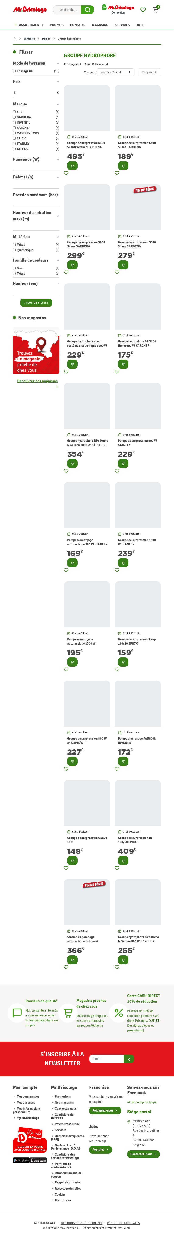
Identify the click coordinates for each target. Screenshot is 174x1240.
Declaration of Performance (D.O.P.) (65, 1147)
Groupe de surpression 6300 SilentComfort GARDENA (86, 145)
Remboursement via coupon (66, 1174)
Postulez (98, 1149)
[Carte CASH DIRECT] (118, 1012)
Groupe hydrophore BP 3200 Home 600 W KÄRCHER (137, 343)
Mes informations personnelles (27, 1110)
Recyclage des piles (67, 1189)
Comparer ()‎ (149, 72)
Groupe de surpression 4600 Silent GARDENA (137, 145)
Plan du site (62, 1201)
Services (60, 1130)
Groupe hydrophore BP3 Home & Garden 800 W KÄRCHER (138, 939)
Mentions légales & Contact (81, 1223)
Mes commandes (28, 1097)
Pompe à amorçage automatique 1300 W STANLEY (81, 643)
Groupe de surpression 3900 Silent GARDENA (86, 244)
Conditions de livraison (62, 1116)
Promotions (62, 1097)
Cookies (60, 1195)
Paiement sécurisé (67, 1124)
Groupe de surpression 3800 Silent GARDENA (137, 244)
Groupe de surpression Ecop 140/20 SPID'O (137, 641)
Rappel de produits (67, 1183)
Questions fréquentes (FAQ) (67, 1137)
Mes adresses (26, 1103)
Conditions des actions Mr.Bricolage (65, 1156)
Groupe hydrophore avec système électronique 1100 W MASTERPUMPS (87, 345)
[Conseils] (17, 1012)
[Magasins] (68, 1012)
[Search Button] (87, 9)
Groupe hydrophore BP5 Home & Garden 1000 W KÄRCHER (87, 443)
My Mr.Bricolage (28, 1118)
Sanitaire (29, 38)
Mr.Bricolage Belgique (142, 1102)
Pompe (46, 38)
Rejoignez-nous (102, 1110)
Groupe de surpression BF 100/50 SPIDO (135, 840)
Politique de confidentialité (61, 1165)
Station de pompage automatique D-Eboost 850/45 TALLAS (82, 941)
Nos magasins (64, 1103)
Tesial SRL (124, 1228)
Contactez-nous (65, 1109)
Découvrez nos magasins (37, 381)
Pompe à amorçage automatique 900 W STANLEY (87, 542)
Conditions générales (123, 1223)
